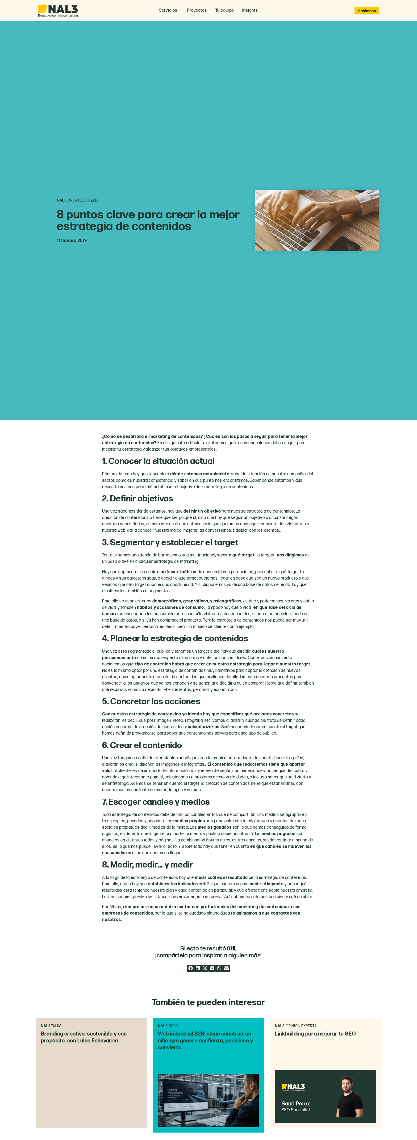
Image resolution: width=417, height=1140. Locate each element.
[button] (190, 968)
